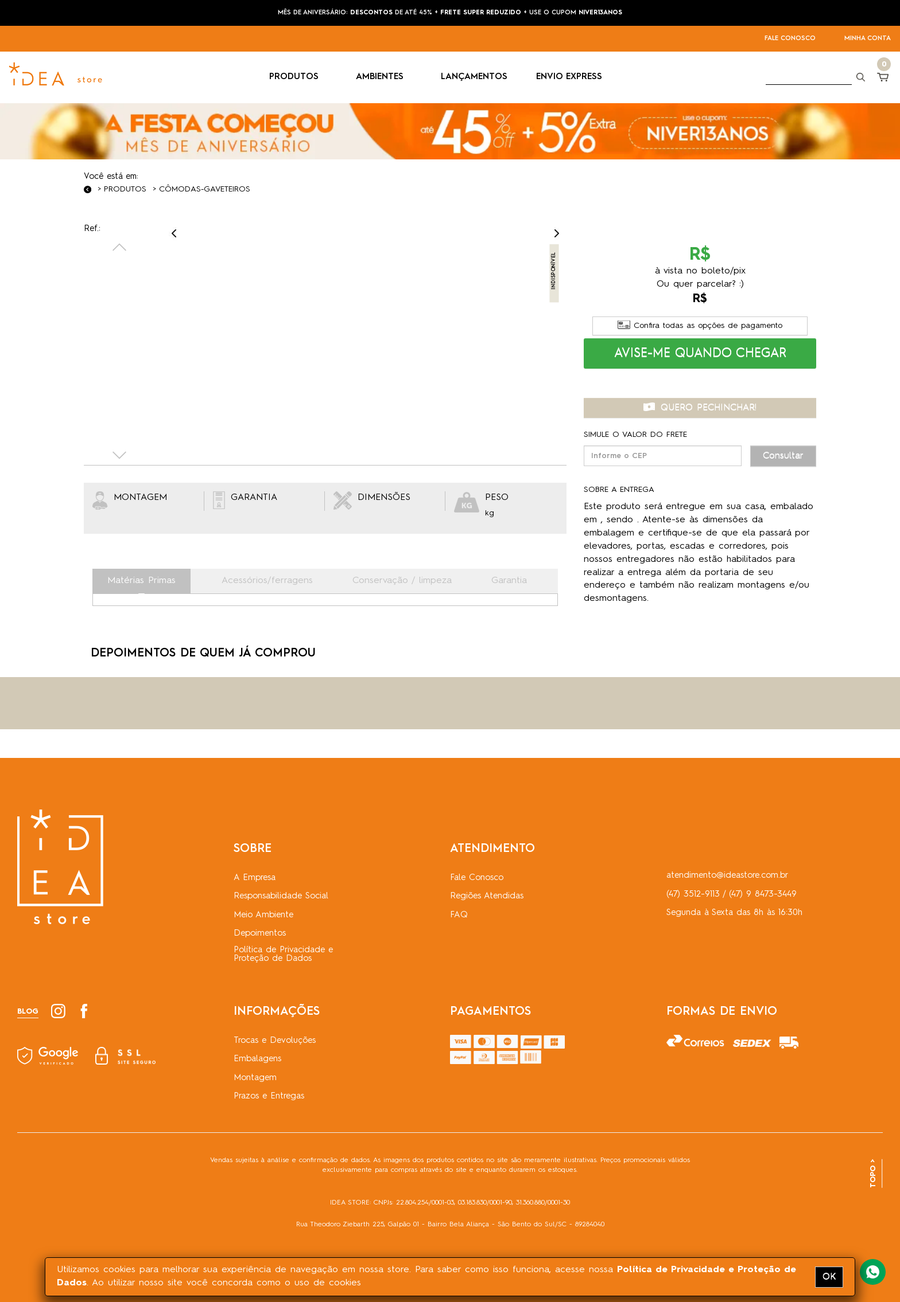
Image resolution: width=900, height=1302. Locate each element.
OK (829, 1276)
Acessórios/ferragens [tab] (267, 580)
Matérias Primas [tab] (141, 580)
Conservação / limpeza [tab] (402, 580)
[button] (700, 353)
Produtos (125, 189)
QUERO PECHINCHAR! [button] (700, 407)
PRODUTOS (298, 77)
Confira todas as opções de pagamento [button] (700, 326)
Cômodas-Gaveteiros (204, 189)
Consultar (783, 455)
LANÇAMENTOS (474, 77)
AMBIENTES (384, 77)
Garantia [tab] (509, 580)
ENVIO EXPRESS (569, 77)
